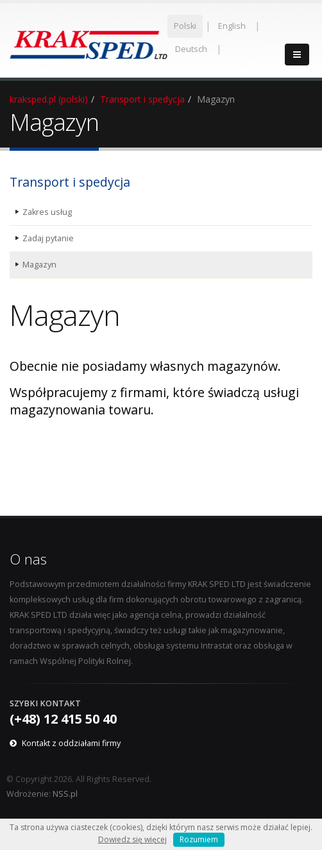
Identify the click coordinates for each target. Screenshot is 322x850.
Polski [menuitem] (185, 26)
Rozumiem (199, 839)
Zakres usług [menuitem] (47, 212)
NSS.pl (65, 793)
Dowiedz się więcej (132, 839)
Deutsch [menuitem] (191, 49)
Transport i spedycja (142, 99)
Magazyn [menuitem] (39, 264)
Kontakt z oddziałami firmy (71, 743)
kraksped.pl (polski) (49, 99)
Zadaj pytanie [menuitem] (48, 238)
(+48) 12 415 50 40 (63, 718)
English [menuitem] (232, 26)
